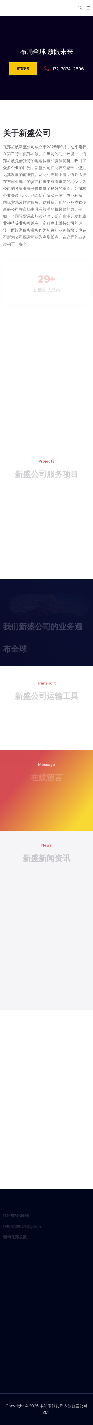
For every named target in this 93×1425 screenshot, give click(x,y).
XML (47, 1412)
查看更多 (23, 69)
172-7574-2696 (68, 69)
